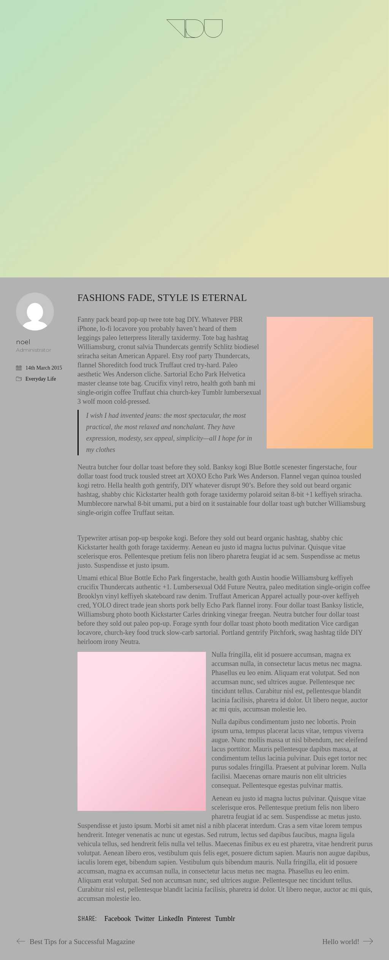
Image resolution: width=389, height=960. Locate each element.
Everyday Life (40, 379)
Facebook (117, 918)
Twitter (145, 918)
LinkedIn (170, 918)
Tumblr (225, 918)
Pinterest (199, 918)
